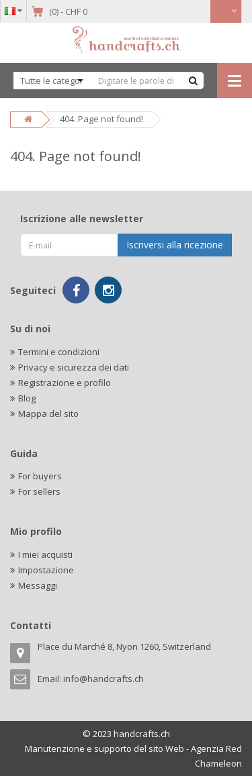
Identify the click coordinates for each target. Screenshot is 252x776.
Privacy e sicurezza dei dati (73, 367)
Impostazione (46, 570)
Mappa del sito (48, 413)
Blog (27, 398)
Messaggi (37, 585)
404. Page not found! (101, 119)
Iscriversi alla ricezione (174, 244)
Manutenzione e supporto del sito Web (104, 748)
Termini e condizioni (58, 352)
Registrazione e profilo (64, 383)
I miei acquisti (45, 554)
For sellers (39, 491)
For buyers (40, 476)
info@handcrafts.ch (103, 679)
